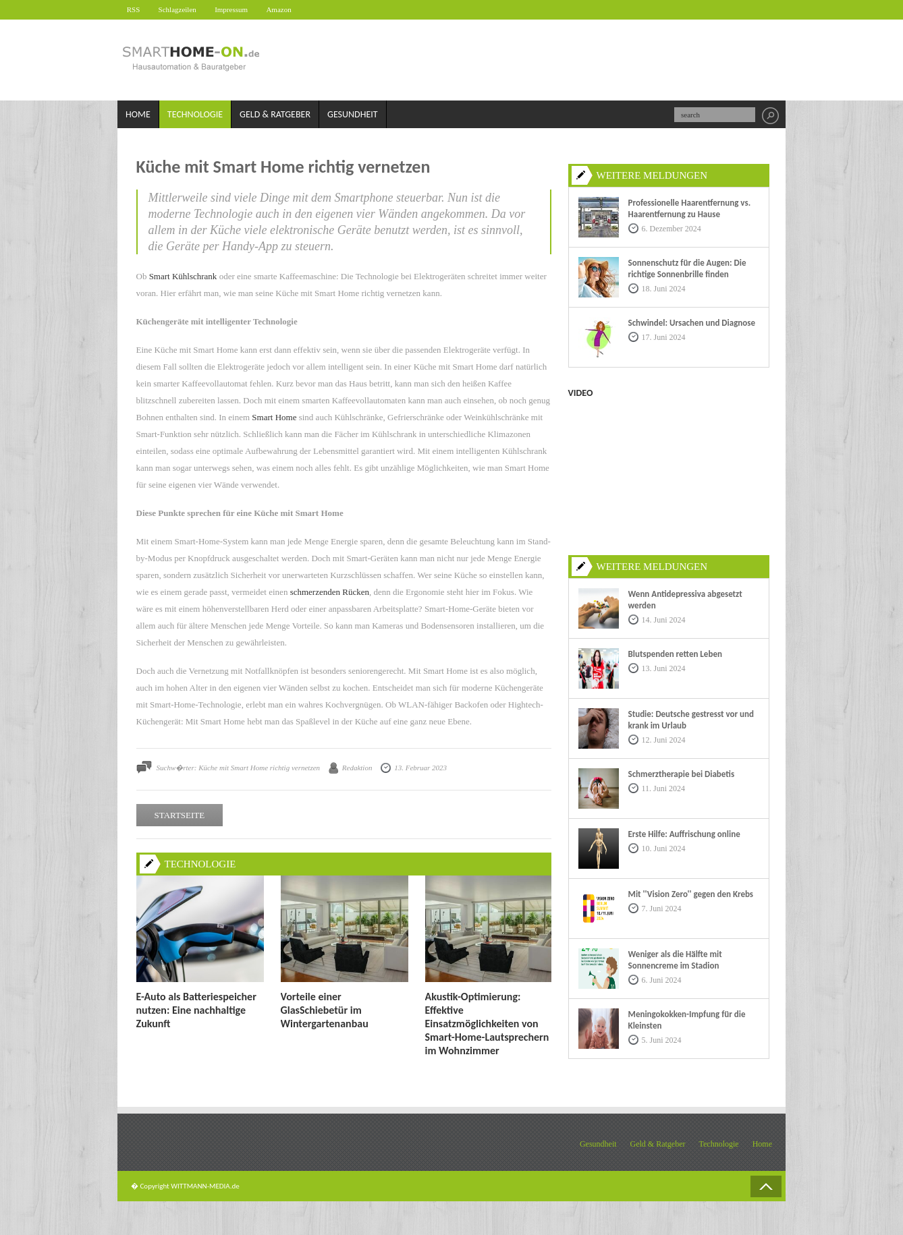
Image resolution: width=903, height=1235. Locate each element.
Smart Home (274, 418)
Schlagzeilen (183, 9)
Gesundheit (352, 115)
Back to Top (766, 1186)
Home (138, 115)
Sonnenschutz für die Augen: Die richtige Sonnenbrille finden (687, 268)
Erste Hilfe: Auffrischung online (684, 834)
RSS (135, 9)
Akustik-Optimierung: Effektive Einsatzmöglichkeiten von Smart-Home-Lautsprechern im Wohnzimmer (487, 1023)
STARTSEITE (180, 816)
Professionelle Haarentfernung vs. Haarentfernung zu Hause (689, 208)
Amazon (292, 9)
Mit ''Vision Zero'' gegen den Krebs (691, 894)
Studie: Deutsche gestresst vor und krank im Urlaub (691, 719)
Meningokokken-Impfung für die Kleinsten (687, 1020)
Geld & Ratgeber (275, 115)
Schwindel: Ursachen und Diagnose (692, 323)
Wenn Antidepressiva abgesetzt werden (685, 599)
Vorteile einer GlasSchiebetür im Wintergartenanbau (324, 1010)
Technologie (195, 115)
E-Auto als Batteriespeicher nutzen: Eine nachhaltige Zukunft (196, 1010)
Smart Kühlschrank (183, 277)
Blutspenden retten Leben (675, 654)
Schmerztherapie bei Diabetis (681, 774)
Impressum (241, 9)
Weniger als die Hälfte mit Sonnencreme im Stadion (675, 960)
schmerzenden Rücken (329, 592)
